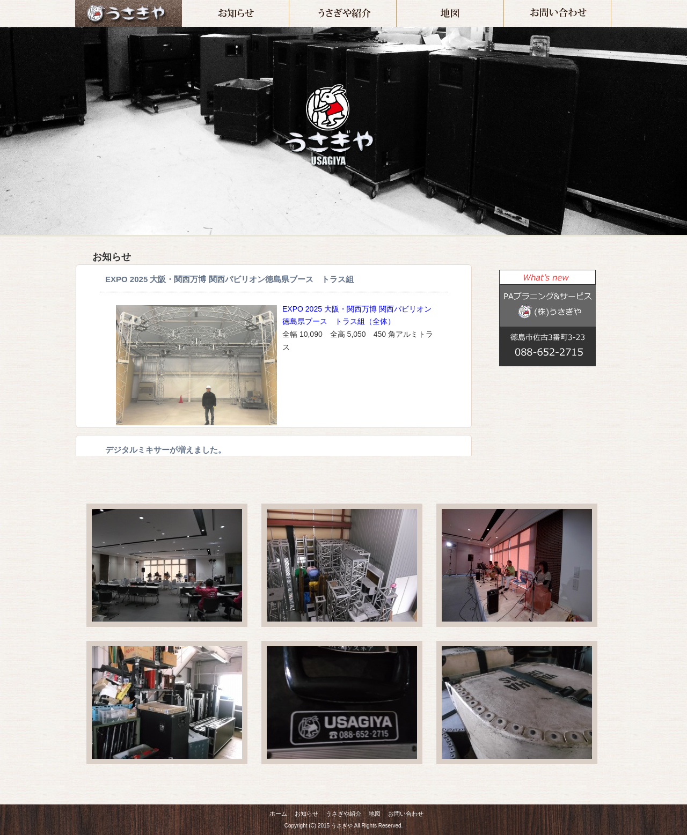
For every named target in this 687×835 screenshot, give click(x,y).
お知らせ (306, 813)
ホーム (128, 13)
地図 (503, 5)
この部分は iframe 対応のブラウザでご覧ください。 (542, 421)
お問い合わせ (405, 813)
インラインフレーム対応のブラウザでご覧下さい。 (273, 360)
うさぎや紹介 (396, 5)
